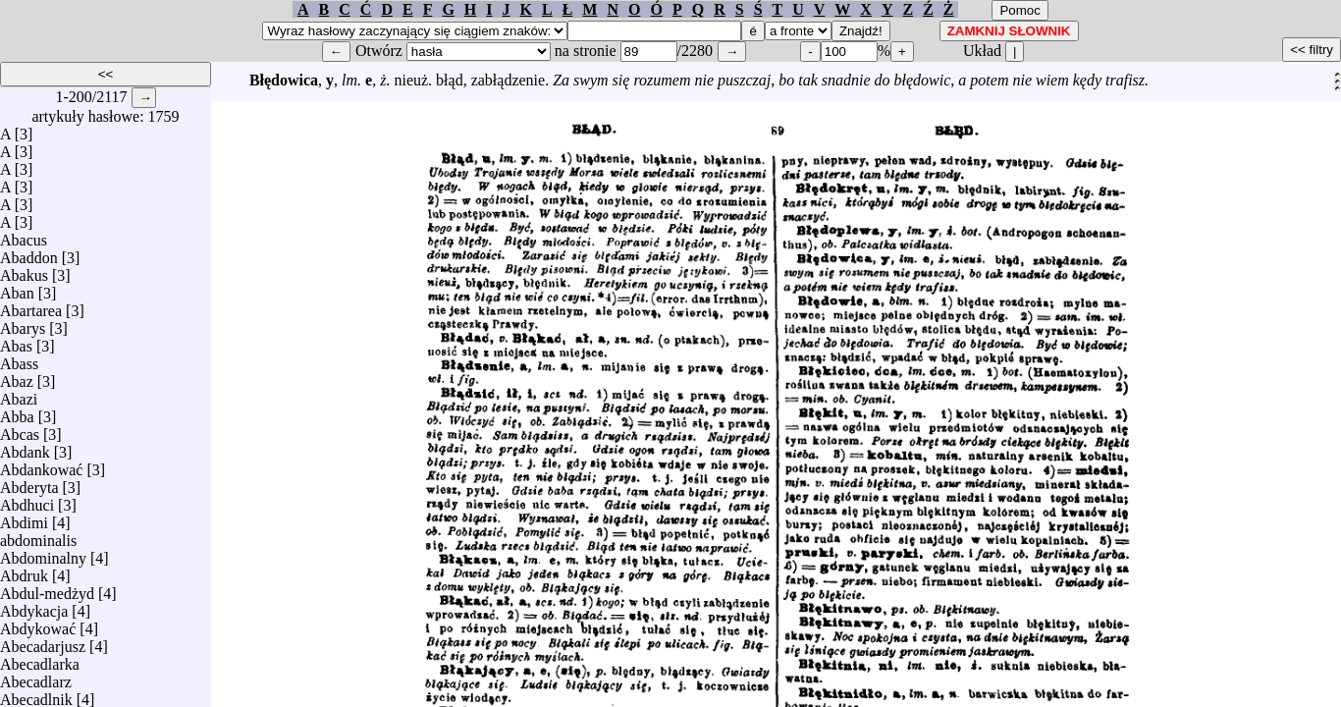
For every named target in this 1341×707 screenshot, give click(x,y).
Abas (16, 341)
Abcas (19, 429)
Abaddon (29, 253)
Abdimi (24, 518)
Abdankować (41, 465)
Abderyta (29, 482)
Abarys (22, 323)
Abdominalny (43, 553)
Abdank (25, 447)
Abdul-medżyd (47, 588)
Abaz (16, 376)
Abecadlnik (36, 694)
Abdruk (24, 571)
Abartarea (31, 306)
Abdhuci (27, 500)
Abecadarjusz (42, 641)
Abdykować (38, 624)
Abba (17, 412)
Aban (17, 288)
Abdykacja (34, 606)
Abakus (24, 270)
